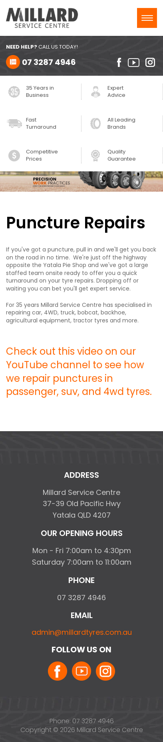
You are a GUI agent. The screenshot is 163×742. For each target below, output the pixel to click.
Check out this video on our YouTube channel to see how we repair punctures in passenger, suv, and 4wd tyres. (79, 371)
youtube (133, 62)
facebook (116, 62)
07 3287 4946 (49, 62)
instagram (151, 62)
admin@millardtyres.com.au (82, 632)
